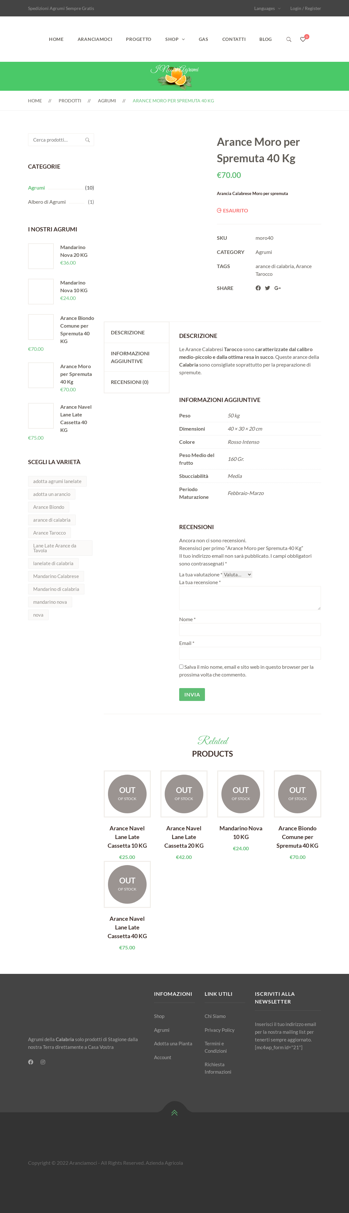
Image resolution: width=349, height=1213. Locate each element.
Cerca (87, 139)
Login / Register (305, 8)
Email (186, 643)
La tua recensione (200, 582)
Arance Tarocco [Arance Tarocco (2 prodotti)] (49, 533)
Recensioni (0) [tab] (130, 382)
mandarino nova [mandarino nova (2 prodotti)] (50, 602)
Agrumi (107, 100)
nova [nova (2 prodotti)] (38, 615)
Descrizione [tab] (128, 332)
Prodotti (70, 100)
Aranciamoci (95, 39)
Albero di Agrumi (47, 202)
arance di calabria (275, 266)
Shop (172, 39)
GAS (203, 39)
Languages (264, 8)
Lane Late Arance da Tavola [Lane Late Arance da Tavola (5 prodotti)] (54, 548)
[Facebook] (30, 1062)
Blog (265, 39)
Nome (187, 619)
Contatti (234, 39)
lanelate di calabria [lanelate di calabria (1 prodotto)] (53, 563)
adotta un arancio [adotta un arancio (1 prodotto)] (51, 494)
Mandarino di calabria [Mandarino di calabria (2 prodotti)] (56, 589)
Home (56, 39)
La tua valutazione (200, 574)
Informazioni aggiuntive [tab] (130, 357)
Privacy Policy (220, 1030)
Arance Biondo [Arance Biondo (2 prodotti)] (48, 507)
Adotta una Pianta (173, 1043)
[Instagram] (43, 1062)
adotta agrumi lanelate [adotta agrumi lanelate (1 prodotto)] (57, 481)
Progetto (138, 39)
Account (162, 1057)
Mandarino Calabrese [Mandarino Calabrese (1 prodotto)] (56, 576)
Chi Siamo (215, 1016)
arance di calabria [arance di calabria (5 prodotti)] (52, 520)
